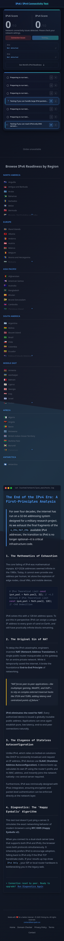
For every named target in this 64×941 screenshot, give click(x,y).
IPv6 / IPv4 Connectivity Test (32, 3)
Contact (31, 932)
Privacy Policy (40, 927)
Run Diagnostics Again (30, 886)
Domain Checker (24, 927)
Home (12, 927)
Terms (51, 927)
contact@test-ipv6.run (32, 922)
